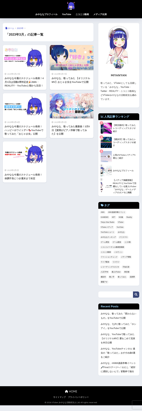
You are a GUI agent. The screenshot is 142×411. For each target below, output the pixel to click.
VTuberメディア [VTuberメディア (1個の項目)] (107, 227)
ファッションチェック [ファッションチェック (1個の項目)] (109, 257)
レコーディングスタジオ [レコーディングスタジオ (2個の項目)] (110, 267)
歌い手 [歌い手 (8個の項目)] (111, 277)
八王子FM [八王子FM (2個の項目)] (104, 272)
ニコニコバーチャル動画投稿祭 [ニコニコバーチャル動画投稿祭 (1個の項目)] (112, 247)
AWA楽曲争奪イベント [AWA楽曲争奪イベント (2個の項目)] (116, 212)
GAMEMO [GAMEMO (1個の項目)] (104, 217)
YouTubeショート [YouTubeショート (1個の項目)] (107, 232)
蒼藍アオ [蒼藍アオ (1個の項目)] (104, 282)
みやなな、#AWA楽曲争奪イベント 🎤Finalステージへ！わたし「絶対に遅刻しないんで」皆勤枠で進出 (118, 370)
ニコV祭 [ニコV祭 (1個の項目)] (128, 242)
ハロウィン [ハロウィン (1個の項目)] (118, 252)
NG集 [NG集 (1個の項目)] (121, 217)
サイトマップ (59, 403)
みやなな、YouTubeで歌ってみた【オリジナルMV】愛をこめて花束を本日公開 (118, 339)
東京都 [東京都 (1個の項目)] (126, 272)
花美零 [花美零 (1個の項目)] (132, 277)
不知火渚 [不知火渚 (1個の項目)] (126, 267)
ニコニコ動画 (82, 14)
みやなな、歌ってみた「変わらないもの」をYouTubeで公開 (118, 316)
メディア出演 (100, 14)
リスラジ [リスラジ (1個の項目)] (116, 262)
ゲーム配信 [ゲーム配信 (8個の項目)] (117, 242)
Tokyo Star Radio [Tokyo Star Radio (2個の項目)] (107, 222)
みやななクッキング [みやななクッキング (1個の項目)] (108, 237)
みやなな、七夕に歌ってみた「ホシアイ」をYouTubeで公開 (118, 326)
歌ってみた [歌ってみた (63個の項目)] (122, 277)
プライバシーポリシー (78, 403)
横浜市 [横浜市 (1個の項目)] (103, 277)
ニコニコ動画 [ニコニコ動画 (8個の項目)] (106, 252)
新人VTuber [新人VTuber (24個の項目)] (116, 272)
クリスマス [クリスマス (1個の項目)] (123, 237)
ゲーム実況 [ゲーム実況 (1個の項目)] (105, 242)
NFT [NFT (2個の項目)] (113, 217)
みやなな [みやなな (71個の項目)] (121, 232)
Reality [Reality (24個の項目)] (129, 217)
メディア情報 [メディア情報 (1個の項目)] (126, 257)
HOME (71, 397)
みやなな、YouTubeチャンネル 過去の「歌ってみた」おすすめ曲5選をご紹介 (119, 353)
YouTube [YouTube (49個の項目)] (120, 227)
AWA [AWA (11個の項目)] (103, 212)
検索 (136, 295)
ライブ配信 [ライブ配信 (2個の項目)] (105, 262)
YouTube (66, 14)
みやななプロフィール (46, 14)
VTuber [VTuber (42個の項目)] (120, 222)
